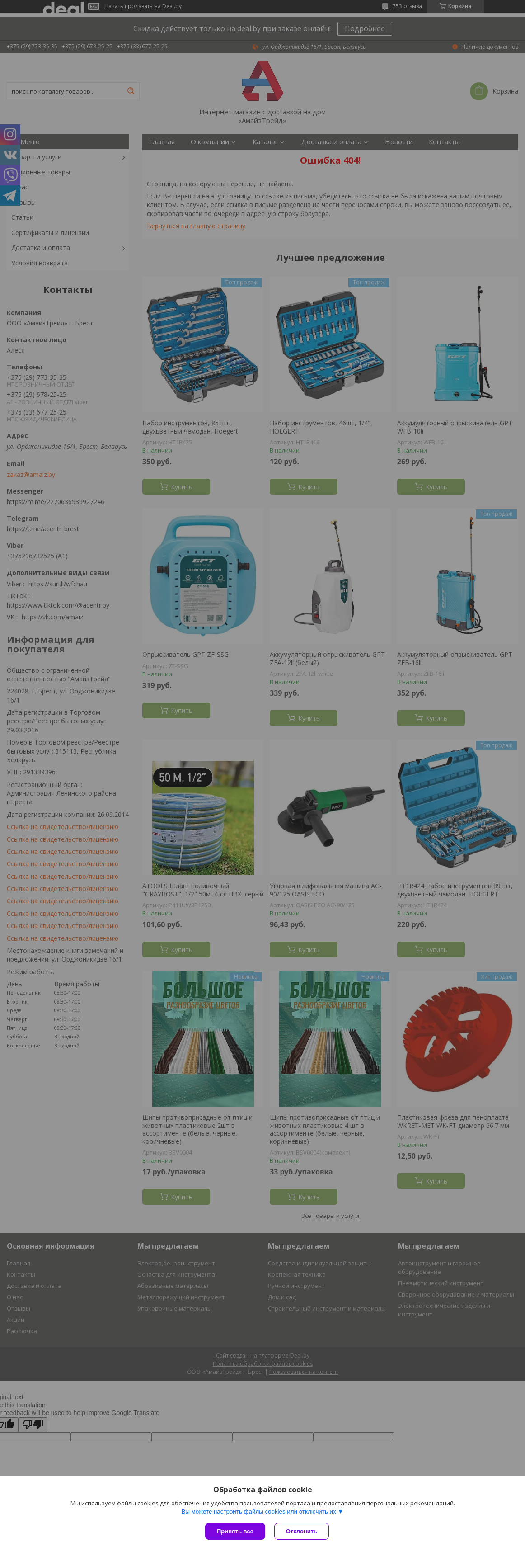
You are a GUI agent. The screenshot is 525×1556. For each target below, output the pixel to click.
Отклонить (301, 1531)
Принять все (235, 1531)
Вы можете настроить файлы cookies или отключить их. (259, 1511)
